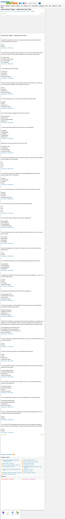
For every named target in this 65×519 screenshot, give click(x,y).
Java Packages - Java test (29, 464)
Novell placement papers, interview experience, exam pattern (52, 43)
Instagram (46, 512)
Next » (42, 13)
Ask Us (37, 512)
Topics (2, 11)
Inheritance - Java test (28, 470)
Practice (38, 1)
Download (61, 11)
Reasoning (13, 4)
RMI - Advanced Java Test (29, 463)
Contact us (26, 512)
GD (21, 4)
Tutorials (56, 11)
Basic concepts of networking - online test (11, 464)
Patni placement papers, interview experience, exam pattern (52, 33)
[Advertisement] (22, 24)
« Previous (3, 13)
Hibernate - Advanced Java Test (9, 474)
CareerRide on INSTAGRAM (29, 479)
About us (21, 512)
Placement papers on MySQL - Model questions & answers (53, 39)
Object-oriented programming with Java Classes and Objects (11, 461)
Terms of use (31, 512)
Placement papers (8, 11)
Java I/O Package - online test (30, 472)
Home (17, 512)
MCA (47, 4)
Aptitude (7, 4)
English (18, 4)
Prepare (32, 1)
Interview (3, 4)
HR (30, 4)
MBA (50, 4)
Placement (26, 4)
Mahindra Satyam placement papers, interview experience (53, 46)
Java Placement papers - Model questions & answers (21, 11)
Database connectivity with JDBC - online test (12, 472)
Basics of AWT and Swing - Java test (31, 461)
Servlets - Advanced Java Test (30, 460)
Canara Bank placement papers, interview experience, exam (54, 50)
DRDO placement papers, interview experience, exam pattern (52, 36)
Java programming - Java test (9, 466)
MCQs (47, 11)
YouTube (41, 512)
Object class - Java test (28, 469)
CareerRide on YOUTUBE (8, 479)
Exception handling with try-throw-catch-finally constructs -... (33, 467)
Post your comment (6, 454)
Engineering (41, 4)
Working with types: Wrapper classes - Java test (11, 470)
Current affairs (35, 4)
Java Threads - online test (8, 463)
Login (2, 6)
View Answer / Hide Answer (7, 47)
